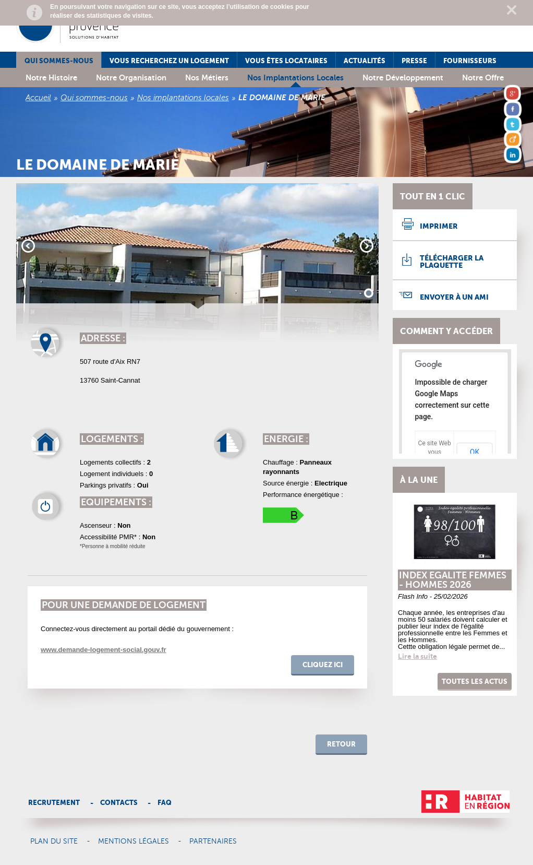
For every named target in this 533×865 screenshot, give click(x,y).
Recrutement (54, 803)
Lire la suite (417, 656)
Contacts (119, 803)
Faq (165, 803)
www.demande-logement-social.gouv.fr (103, 650)
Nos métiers (206, 77)
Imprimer (439, 226)
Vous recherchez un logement (169, 61)
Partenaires (213, 841)
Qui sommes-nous (59, 61)
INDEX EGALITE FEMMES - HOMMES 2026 (452, 580)
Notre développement (402, 77)
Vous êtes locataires (286, 61)
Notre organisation (131, 77)
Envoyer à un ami (454, 297)
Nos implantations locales (295, 77)
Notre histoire (51, 77)
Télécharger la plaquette (451, 261)
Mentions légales (133, 841)
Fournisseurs (469, 61)
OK (474, 452)
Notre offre (483, 77)
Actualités (364, 61)
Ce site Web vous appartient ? (434, 452)
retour (341, 744)
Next (366, 246)
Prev (28, 246)
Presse (414, 61)
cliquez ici (322, 665)
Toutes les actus (474, 681)
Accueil (38, 97)
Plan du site (54, 841)
